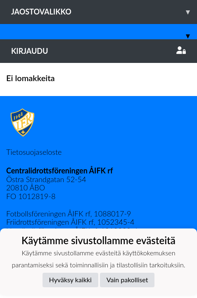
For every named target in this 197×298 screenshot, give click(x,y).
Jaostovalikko (104, 12)
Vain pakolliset (127, 280)
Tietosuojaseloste (34, 151)
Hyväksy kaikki (70, 280)
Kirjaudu (98, 50)
